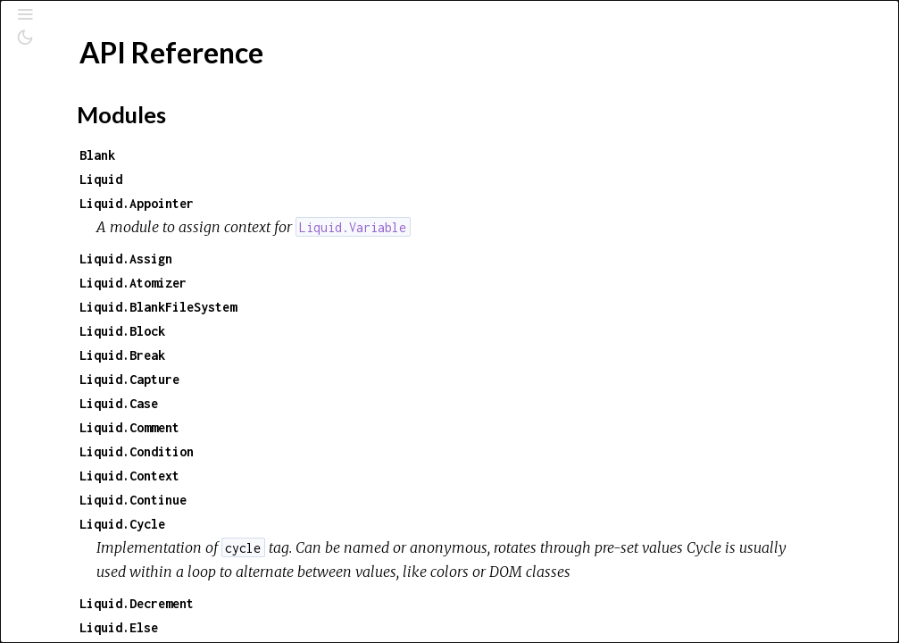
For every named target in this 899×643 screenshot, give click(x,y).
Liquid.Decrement (378, 627)
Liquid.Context (371, 475)
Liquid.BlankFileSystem (400, 306)
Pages (63, 137)
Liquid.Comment (371, 427)
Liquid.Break (364, 355)
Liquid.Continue (375, 499)
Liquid (342, 179)
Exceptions (83, 185)
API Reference (101, 236)
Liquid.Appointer (378, 203)
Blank (339, 155)
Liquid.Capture (371, 379)
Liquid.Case (360, 403)
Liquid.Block (364, 330)
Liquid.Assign (367, 258)
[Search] (124, 91)
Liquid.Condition (378, 451)
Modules (74, 161)
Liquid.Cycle (364, 523)
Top (78, 265)
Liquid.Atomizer (375, 282)
